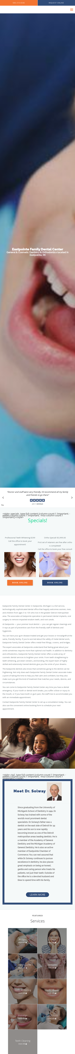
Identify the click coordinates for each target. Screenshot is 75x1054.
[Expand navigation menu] (71, 9)
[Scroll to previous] (3, 498)
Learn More (37, 894)
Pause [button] (2, 505)
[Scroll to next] (71, 498)
